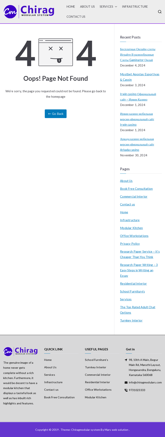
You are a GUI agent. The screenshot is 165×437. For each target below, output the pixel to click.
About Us (87, 6)
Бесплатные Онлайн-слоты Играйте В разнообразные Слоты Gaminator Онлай (137, 54)
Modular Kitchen (131, 228)
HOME (71, 6)
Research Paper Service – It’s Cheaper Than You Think (140, 254)
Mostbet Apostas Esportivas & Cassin (139, 76)
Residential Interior (133, 283)
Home (124, 212)
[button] (115, 6)
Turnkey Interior (131, 320)
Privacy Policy (130, 243)
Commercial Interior (133, 196)
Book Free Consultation (136, 188)
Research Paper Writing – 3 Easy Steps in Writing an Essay (139, 270)
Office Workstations (134, 236)
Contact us (76, 16)
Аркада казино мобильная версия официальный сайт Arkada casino (137, 144)
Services (108, 6)
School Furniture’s (132, 291)
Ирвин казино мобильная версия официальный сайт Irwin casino (137, 119)
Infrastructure (135, 6)
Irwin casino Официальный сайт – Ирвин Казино (138, 96)
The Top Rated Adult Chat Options (137, 309)
